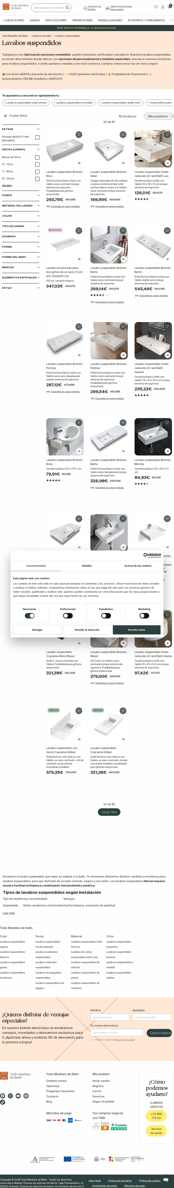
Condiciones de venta (104, 1185)
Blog (49, 1101)
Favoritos (98, 1096)
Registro (98, 1086)
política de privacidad (124, 1040)
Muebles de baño (13, 20)
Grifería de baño (82, 20)
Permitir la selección (87, 629)
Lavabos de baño (41, 36)
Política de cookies (150, 1180)
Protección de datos (120, 1180)
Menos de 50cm (11, 157)
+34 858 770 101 (156, 1116)
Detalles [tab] (87, 565)
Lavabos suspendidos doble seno (121, 102)
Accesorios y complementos (146, 20)
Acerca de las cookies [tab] (138, 565)
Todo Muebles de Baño (15, 36)
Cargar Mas (109, 812)
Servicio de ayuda (156, 1130)
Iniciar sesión (101, 1080)
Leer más (9, 913)
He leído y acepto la (115, 1040)
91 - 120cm (8, 178)
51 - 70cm (7, 164)
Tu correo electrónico (104, 1025)
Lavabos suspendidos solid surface (26, 102)
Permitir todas (136, 629)
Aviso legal (95, 1180)
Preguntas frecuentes (60, 1091)
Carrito (97, 1091)
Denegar (37, 629)
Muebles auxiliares (110, 20)
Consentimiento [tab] (36, 565)
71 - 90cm (7, 171)
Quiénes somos (56, 1080)
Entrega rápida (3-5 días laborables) (15, 138)
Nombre (95, 1010)
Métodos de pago (134, 1185)
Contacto (52, 1096)
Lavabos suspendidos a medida (74, 102)
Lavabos (35, 20)
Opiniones (52, 1086)
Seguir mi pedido (103, 1101)
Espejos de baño (56, 20)
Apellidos (139, 1010)
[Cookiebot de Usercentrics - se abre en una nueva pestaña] (146, 555)
